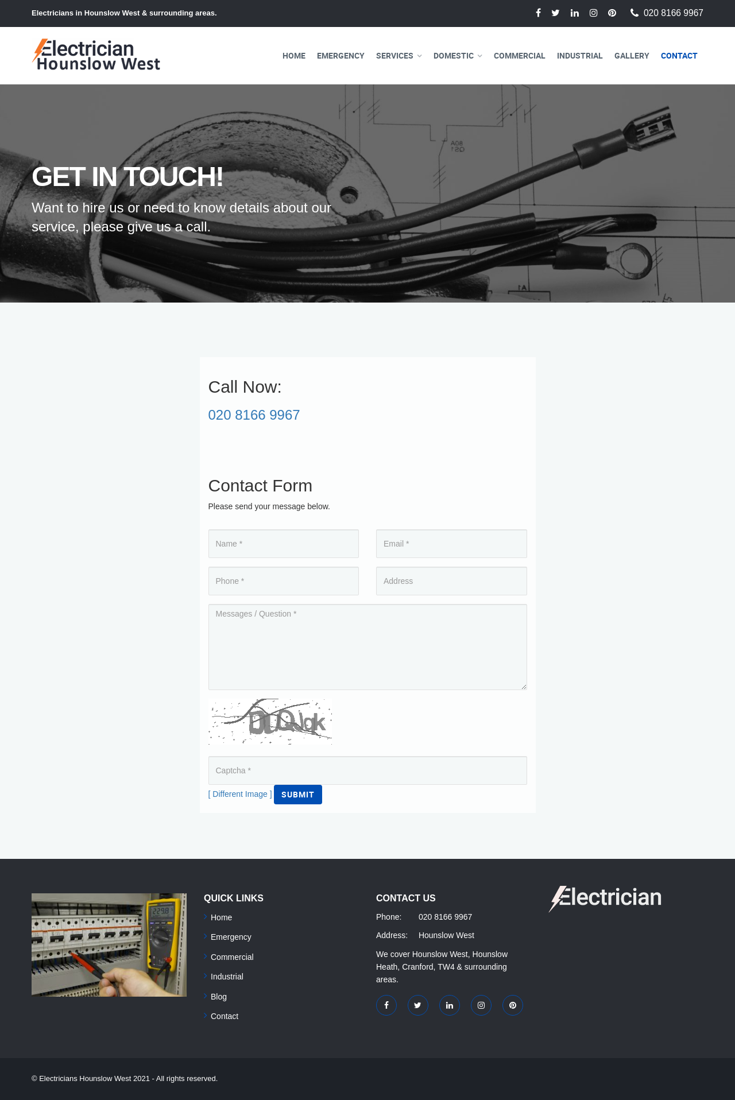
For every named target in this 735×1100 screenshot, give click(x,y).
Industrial (580, 55)
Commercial (520, 55)
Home (294, 55)
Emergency (341, 55)
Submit (298, 794)
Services (394, 55)
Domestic (454, 55)
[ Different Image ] (240, 794)
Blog (219, 996)
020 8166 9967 (673, 13)
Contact (679, 55)
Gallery (631, 55)
